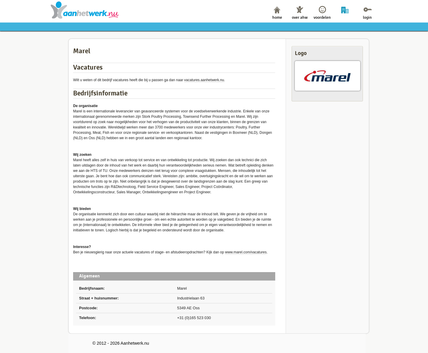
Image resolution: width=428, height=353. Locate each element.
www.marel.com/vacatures (246, 252)
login (367, 17)
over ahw (300, 17)
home (277, 17)
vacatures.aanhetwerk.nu (204, 80)
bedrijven (345, 17)
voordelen (322, 17)
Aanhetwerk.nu (85, 10)
